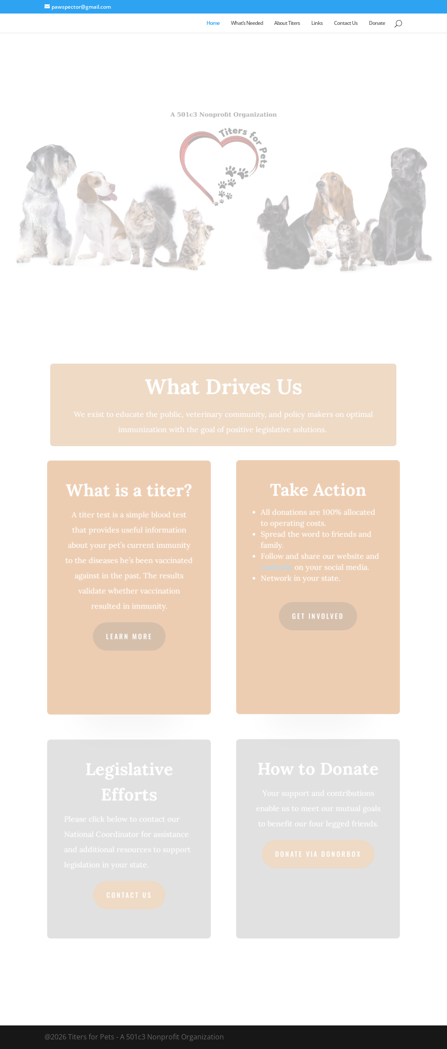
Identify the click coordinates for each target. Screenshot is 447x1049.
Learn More (129, 636)
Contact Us (346, 23)
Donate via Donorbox (318, 854)
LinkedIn (276, 567)
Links (317, 23)
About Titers (287, 23)
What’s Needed (247, 23)
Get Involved (318, 616)
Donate (377, 23)
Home (213, 23)
